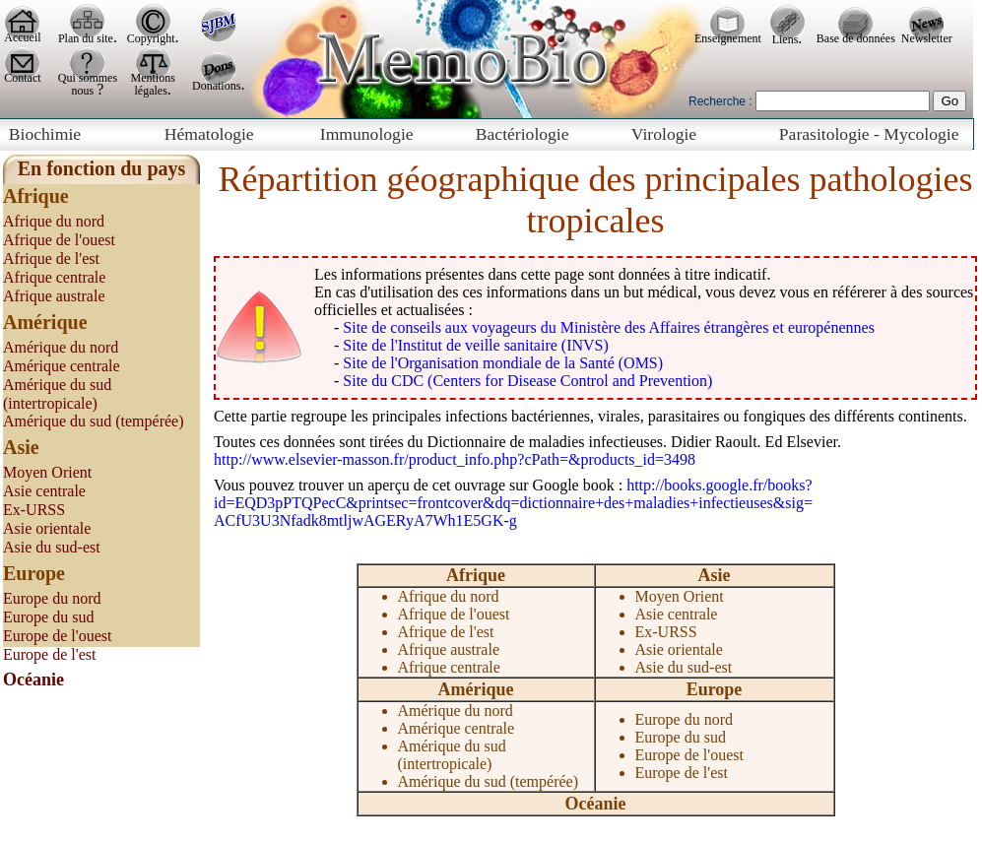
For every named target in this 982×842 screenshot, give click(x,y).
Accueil (22, 37)
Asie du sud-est (51, 547)
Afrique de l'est (51, 258)
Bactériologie (522, 134)
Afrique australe (54, 296)
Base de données (856, 38)
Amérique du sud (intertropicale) (452, 755)
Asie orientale (47, 528)
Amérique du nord (60, 347)
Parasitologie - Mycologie (869, 134)
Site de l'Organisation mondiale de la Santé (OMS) (503, 363)
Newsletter (926, 38)
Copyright (151, 38)
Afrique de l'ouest (59, 239)
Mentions (153, 78)
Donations (216, 86)
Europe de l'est (49, 654)
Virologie (663, 134)
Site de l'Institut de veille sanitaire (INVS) (475, 345)
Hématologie (209, 134)
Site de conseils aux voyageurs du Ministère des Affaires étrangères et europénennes (609, 327)
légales (151, 90)
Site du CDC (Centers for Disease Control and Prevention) (527, 380)
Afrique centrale (54, 277)
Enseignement (727, 38)
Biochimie (45, 134)
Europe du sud (48, 617)
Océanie (595, 803)
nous (85, 90)
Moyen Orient (47, 472)
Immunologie (367, 134)
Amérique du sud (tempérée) (93, 421)
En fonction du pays (102, 168)
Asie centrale (44, 491)
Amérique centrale (61, 365)
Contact (22, 78)
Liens (785, 39)
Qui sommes (87, 78)
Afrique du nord (53, 221)
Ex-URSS (34, 509)
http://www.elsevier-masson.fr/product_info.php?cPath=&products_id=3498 (454, 459)
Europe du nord (52, 598)
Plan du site (85, 38)
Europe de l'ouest (57, 635)
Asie (714, 575)
